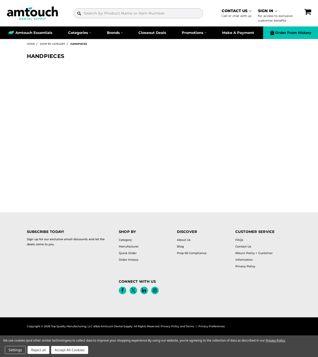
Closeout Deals (152, 33)
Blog (180, 246)
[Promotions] (194, 32)
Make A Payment (238, 33)
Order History (128, 259)
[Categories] (79, 32)
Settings (15, 350)
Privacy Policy (245, 266)
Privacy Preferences (211, 326)
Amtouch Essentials (33, 33)
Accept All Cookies (70, 350)
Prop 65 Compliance (191, 253)
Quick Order (128, 253)
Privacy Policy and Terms (177, 326)
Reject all (38, 350)
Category (125, 240)
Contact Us (243, 246)
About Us (184, 240)
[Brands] (114, 32)
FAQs (239, 240)
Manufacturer (129, 246)
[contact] (235, 13)
